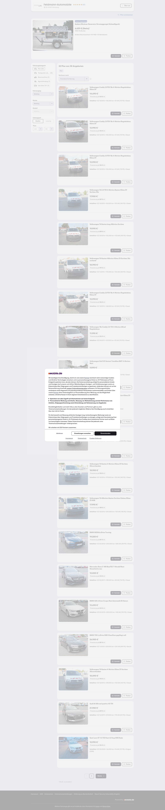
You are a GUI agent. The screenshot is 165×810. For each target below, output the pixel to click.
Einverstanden (105, 433)
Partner (86, 378)
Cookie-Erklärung (95, 438)
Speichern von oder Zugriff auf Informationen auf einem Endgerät (72, 399)
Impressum (69, 438)
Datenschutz (82, 438)
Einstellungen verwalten (82, 433)
